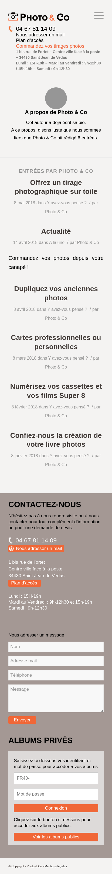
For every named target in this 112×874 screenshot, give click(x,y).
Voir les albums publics (56, 836)
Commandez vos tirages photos (50, 46)
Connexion (56, 808)
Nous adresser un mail (40, 34)
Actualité (56, 231)
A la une (57, 242)
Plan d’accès (29, 40)
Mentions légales (56, 866)
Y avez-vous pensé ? (67, 203)
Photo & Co (56, 211)
